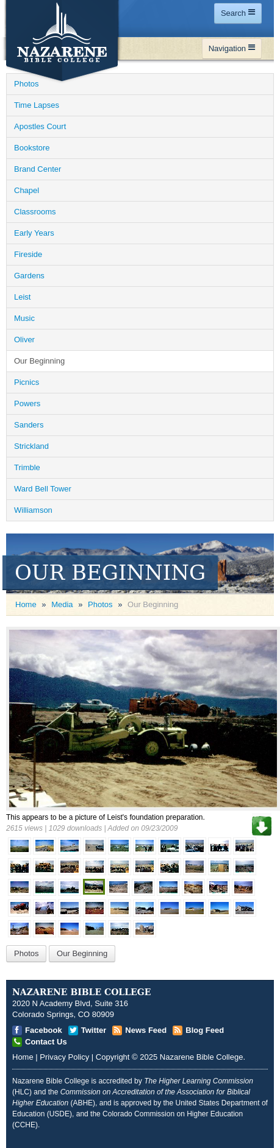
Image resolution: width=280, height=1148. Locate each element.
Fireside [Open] (28, 254)
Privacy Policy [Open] (64, 1057)
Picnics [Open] (26, 382)
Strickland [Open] (31, 446)
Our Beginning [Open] (39, 360)
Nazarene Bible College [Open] (201, 1057)
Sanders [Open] (28, 424)
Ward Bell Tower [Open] (42, 488)
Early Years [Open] (34, 233)
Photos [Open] (26, 83)
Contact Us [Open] (46, 1041)
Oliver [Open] (24, 339)
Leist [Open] (22, 296)
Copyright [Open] (113, 1057)
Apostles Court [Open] (40, 126)
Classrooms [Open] (35, 211)
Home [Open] (26, 604)
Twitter (94, 1030)
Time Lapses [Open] (36, 105)
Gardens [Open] (29, 275)
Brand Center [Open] (37, 169)
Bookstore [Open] (32, 147)
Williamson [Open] (33, 510)
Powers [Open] (27, 403)
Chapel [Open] (26, 190)
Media (62, 604)
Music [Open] (24, 318)
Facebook (43, 1030)
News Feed (146, 1030)
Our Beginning (82, 953)
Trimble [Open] (27, 467)
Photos (100, 604)
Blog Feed (204, 1030)
